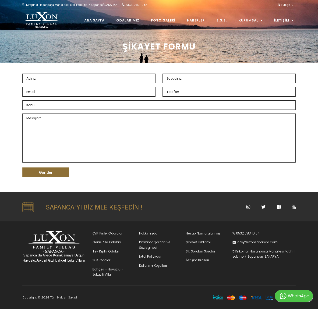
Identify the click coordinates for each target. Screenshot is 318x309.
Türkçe (285, 5)
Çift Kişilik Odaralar (107, 233)
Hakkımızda (148, 233)
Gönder (46, 172)
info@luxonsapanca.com (255, 242)
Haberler (196, 20)
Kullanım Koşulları (153, 265)
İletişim (283, 20)
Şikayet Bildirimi (198, 242)
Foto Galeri (163, 20)
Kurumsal (250, 20)
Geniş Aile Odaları (106, 242)
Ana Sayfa (94, 20)
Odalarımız (127, 20)
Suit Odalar (101, 260)
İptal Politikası (150, 256)
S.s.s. (221, 20)
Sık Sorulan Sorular (200, 251)
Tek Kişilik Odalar (105, 251)
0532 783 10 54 (246, 233)
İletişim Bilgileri (197, 260)
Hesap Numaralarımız (203, 233)
